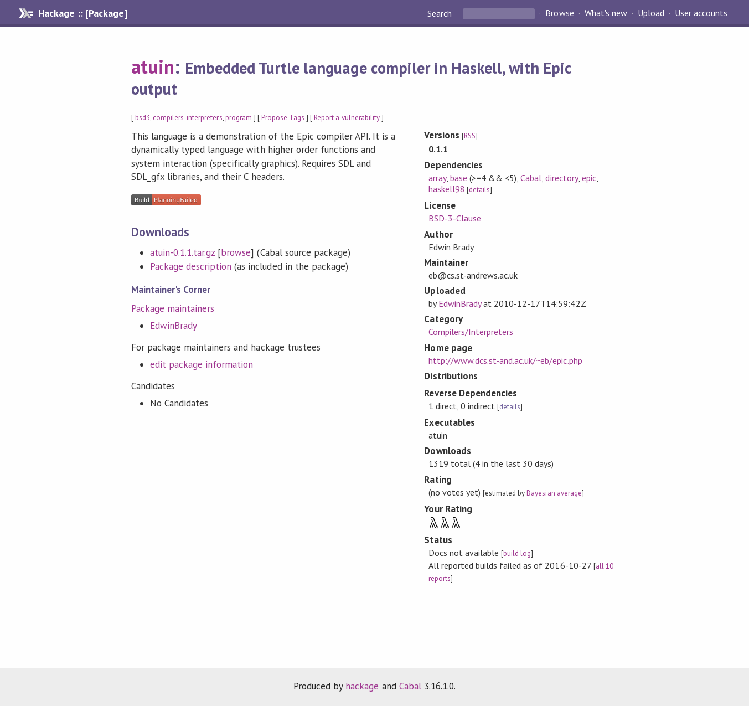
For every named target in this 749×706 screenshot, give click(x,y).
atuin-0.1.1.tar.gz (182, 252)
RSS (470, 136)
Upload (651, 13)
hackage (362, 686)
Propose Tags (282, 117)
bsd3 (142, 117)
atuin (152, 66)
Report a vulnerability (347, 117)
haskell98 (446, 188)
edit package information (202, 364)
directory (561, 177)
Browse (559, 13)
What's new (606, 13)
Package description (190, 266)
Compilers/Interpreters (471, 331)
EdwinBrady (173, 325)
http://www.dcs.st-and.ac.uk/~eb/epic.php (505, 360)
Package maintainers (172, 308)
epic (589, 177)
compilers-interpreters (188, 117)
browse (236, 252)
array (437, 177)
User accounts (701, 13)
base (458, 177)
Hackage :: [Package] (82, 13)
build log (517, 553)
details (479, 189)
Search (440, 13)
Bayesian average (553, 493)
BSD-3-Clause (454, 218)
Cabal (530, 177)
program (238, 117)
